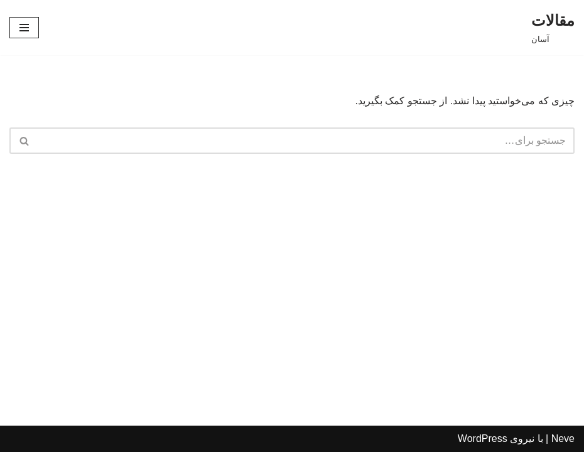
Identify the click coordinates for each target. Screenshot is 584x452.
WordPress (482, 438)
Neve (563, 438)
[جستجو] (306, 140)
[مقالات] (553, 27)
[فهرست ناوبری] (24, 27)
